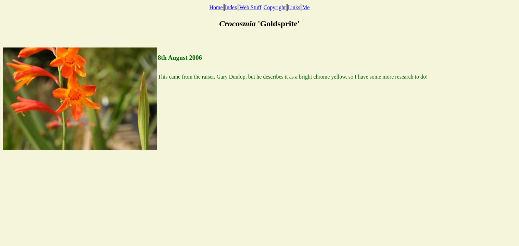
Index (231, 7)
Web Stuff (250, 7)
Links (294, 7)
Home (216, 7)
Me (305, 7)
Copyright (275, 7)
